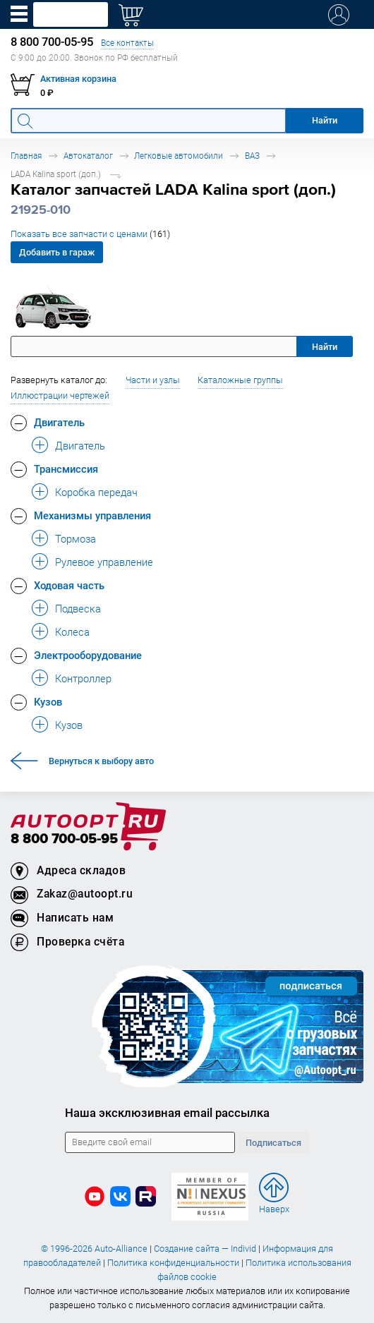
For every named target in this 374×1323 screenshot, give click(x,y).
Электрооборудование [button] (88, 655)
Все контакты (127, 42)
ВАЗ (252, 155)
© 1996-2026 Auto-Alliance (94, 1249)
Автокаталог (88, 155)
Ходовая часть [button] (69, 585)
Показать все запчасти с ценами (90, 234)
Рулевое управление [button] (104, 562)
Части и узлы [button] (153, 380)
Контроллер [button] (83, 678)
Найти (324, 347)
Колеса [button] (72, 631)
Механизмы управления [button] (92, 515)
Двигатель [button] (59, 422)
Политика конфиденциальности (173, 1263)
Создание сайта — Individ (205, 1249)
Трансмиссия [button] (66, 468)
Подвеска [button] (78, 608)
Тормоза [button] (75, 538)
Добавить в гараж (57, 252)
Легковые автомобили (178, 155)
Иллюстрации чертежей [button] (60, 395)
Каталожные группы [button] (240, 380)
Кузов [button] (48, 701)
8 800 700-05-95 (64, 839)
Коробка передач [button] (96, 492)
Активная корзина (78, 79)
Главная (26, 155)
